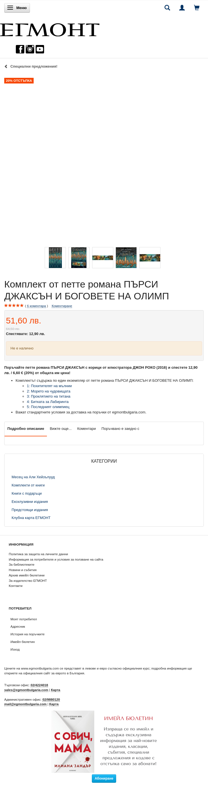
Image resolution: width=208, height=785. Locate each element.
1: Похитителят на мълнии (49, 386)
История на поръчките (27, 634)
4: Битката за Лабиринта (48, 402)
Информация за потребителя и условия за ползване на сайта (56, 559)
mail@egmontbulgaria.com (25, 704)
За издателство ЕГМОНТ (28, 580)
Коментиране (62, 306)
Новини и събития (22, 570)
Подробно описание (25, 428)
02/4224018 (39, 685)
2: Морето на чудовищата (48, 391)
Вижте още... (61, 428)
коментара (36, 306)
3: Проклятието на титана (48, 396)
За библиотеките (21, 564)
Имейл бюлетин (22, 642)
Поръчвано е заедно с (120, 428)
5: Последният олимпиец (48, 407)
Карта (55, 690)
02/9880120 (51, 699)
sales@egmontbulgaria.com (26, 690)
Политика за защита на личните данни (38, 554)
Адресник (17, 626)
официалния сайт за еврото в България (53, 673)
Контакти (16, 585)
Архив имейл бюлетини (27, 575)
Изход (15, 649)
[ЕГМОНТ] (49, 28)
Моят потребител (23, 619)
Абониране (104, 778)
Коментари (86, 428)
